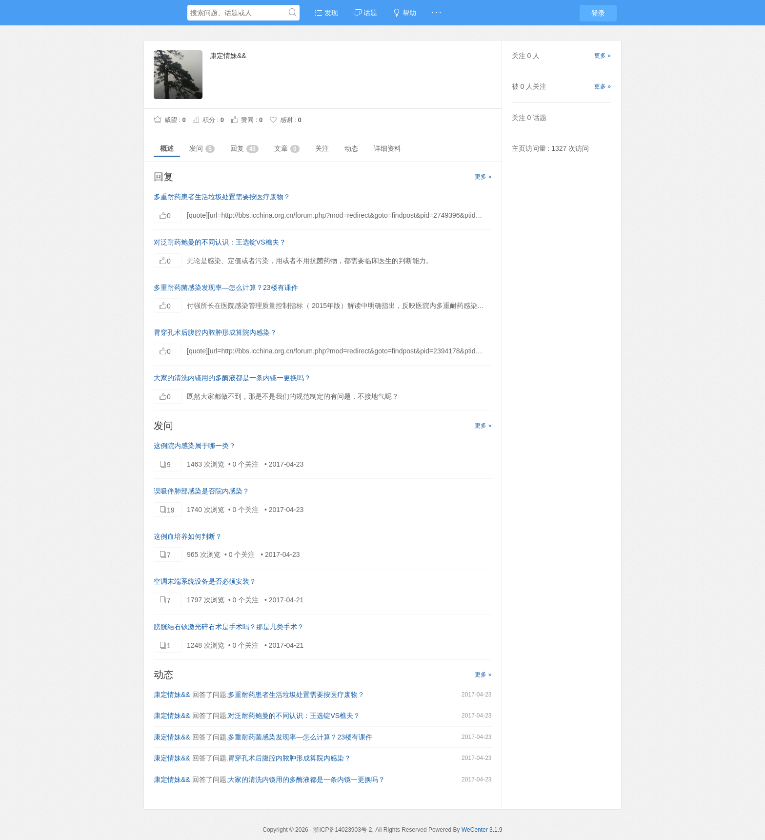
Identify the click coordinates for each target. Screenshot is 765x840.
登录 (598, 13)
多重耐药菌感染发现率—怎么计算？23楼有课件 (226, 287)
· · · (436, 13)
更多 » (483, 176)
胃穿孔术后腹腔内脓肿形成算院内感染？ (215, 332)
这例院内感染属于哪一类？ (195, 446)
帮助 (404, 13)
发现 (326, 13)
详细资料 (387, 148)
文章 (287, 148)
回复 (244, 148)
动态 (351, 148)
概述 (167, 148)
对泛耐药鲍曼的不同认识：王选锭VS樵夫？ (220, 242)
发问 (202, 148)
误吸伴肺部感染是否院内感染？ (201, 491)
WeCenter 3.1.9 (482, 829)
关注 (322, 148)
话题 (365, 13)
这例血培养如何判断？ (188, 536)
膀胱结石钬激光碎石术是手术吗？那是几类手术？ (229, 627)
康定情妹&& (172, 694)
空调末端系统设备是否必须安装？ (205, 581)
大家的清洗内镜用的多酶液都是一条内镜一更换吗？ (232, 378)
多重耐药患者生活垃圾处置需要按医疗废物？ (222, 197)
